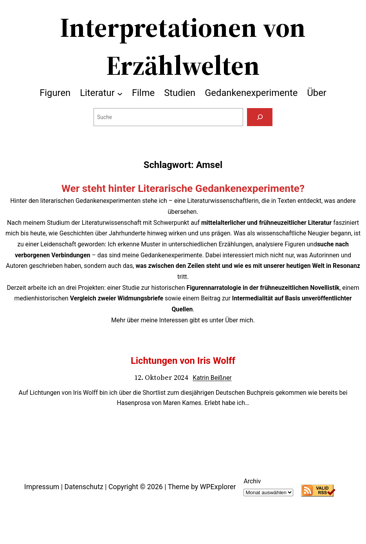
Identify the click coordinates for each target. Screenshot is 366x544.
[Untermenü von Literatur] (120, 93)
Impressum (41, 487)
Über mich (239, 320)
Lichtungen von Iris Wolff (183, 360)
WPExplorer (218, 487)
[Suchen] (259, 117)
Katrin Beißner (212, 377)
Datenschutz (84, 487)
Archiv (252, 481)
